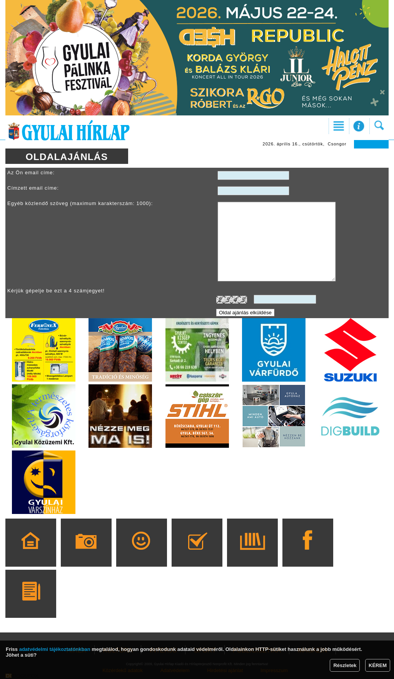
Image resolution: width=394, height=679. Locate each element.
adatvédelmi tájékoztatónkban (54, 649)
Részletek (344, 665)
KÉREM (378, 665)
